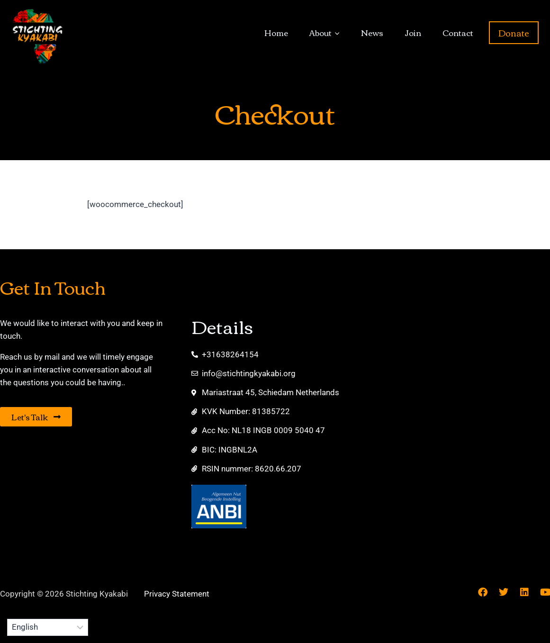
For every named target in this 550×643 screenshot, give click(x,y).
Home (276, 32)
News (372, 32)
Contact (457, 32)
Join (413, 32)
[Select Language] (47, 627)
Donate (513, 33)
